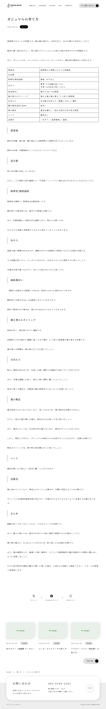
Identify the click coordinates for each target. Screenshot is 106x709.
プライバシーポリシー (13, 704)
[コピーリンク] (71, 597)
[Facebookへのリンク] (52, 597)
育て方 (19, 672)
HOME (8, 672)
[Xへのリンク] (34, 597)
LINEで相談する (53, 581)
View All (92, 661)
